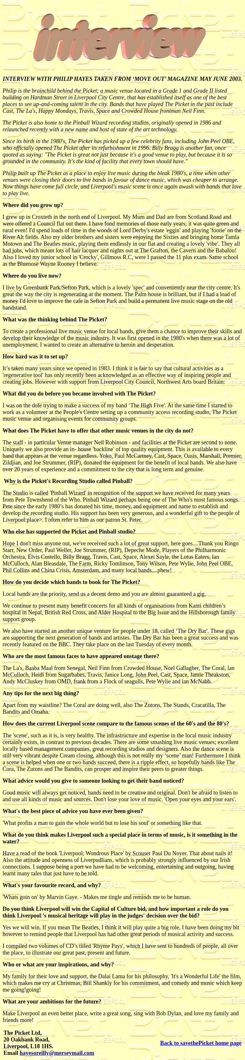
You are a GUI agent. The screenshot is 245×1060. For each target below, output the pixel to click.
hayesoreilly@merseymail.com (57, 1053)
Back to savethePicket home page (200, 1043)
